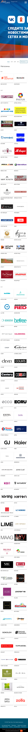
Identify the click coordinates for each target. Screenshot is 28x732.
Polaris (16, 597)
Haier (15, 448)
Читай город (17, 253)
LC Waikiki (16, 516)
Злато (2, 130)
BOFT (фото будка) (5, 340)
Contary (3, 380)
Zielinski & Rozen (18, 692)
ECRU (15, 407)
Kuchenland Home (5, 516)
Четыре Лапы (4, 253)
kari (2, 489)
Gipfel (15, 435)
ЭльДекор (3, 280)
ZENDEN (2, 692)
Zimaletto (3, 706)
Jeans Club (16, 475)
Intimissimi (3, 475)
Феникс (2, 239)
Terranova (16, 652)
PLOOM (2, 597)
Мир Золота (3, 184)
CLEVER (2, 367)
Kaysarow (16, 489)
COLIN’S (15, 367)
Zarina (15, 679)
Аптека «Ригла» (17, 102)
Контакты (23, 726)
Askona (2, 326)
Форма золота (17, 239)
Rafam (2, 611)
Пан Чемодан (4, 212)
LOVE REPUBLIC (17, 530)
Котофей (3, 143)
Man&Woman (17, 543)
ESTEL (2, 421)
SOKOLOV (3, 638)
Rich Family (16, 611)
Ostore (15, 584)
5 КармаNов (16, 84)
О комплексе (17, 726)
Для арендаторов (6, 725)
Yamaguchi (16, 665)
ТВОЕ (15, 226)
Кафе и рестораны (22, 725)
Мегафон (16, 170)
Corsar (16, 380)
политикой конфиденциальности (12, 730)
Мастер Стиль (4, 157)
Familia (15, 421)
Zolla (15, 706)
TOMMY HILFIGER (4, 665)
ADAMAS (16, 299)
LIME (1, 530)
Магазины (14, 725)
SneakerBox (17, 625)
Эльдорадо (17, 280)
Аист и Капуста (4, 102)
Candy (2, 353)
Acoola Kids (3, 299)
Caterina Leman (17, 353)
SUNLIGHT (3, 652)
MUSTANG (16, 570)
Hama (2, 462)
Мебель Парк (4, 170)
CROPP (2, 394)
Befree (15, 326)
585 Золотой (4, 84)
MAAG (2, 543)
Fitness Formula (4, 435)
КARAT (15, 130)
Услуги (10, 726)
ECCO (2, 407)
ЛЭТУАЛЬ (16, 143)
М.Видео (16, 157)
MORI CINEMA (17, 557)
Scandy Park (4, 625)
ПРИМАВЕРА (16, 212)
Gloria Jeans (4, 448)
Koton (15, 502)
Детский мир (4, 116)
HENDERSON (16, 462)
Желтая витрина (18, 116)
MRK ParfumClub (4, 570)
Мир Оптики (17, 184)
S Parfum (16, 638)
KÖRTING (2, 502)
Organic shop (4, 584)
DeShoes (16, 394)
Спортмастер (4, 226)
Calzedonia (17, 340)
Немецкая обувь (18, 197)
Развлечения (5, 726)
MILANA (2, 557)
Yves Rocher (4, 679)
